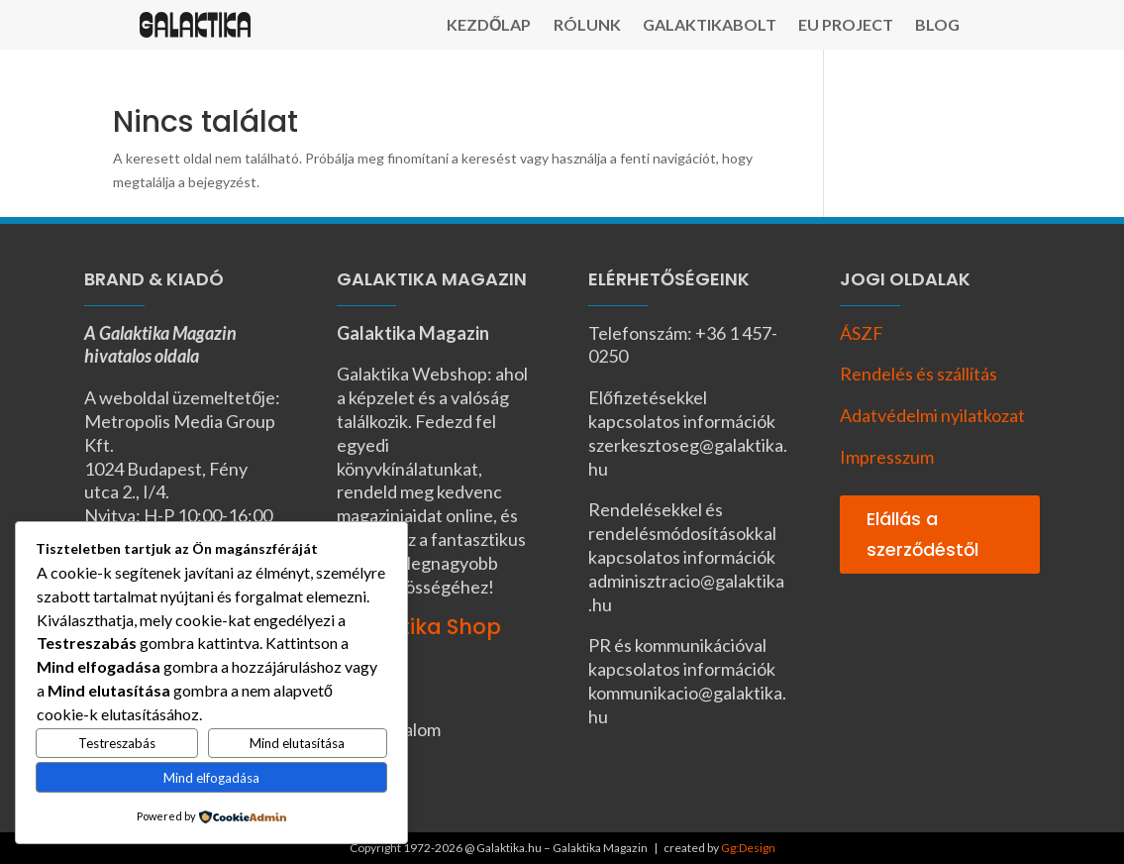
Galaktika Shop (419, 626)
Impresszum (887, 457)
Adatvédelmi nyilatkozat (932, 415)
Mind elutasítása (297, 743)
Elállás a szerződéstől (922, 534)
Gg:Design (748, 847)
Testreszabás (116, 743)
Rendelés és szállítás (918, 373)
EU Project (845, 26)
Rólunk (587, 26)
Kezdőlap (489, 26)
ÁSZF (861, 333)
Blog (937, 26)
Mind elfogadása (211, 778)
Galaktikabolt (709, 26)
